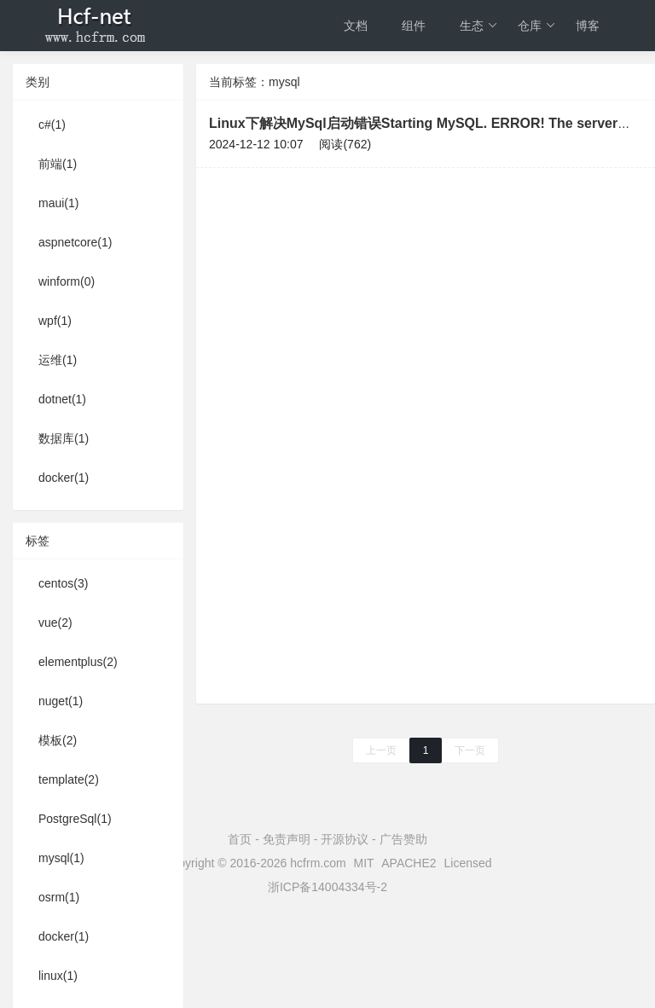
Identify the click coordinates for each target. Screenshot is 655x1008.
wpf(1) (55, 320)
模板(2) (57, 740)
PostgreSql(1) (75, 819)
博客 (588, 25)
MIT (364, 863)
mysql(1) (61, 858)
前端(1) (57, 164)
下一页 (470, 750)
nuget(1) (60, 701)
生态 (479, 25)
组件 (414, 25)
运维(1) (57, 360)
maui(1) (58, 203)
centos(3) (63, 583)
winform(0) (66, 281)
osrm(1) (58, 897)
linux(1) (58, 975)
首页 (240, 839)
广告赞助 (403, 839)
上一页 (381, 750)
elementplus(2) (78, 662)
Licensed (468, 863)
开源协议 (344, 839)
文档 (356, 25)
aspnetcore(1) (75, 242)
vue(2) (55, 622)
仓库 (537, 25)
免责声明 (286, 839)
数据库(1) (63, 438)
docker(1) (63, 477)
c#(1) (52, 124)
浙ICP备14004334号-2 (327, 887)
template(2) (68, 779)
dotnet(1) (62, 399)
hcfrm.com (317, 863)
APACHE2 (408, 863)
